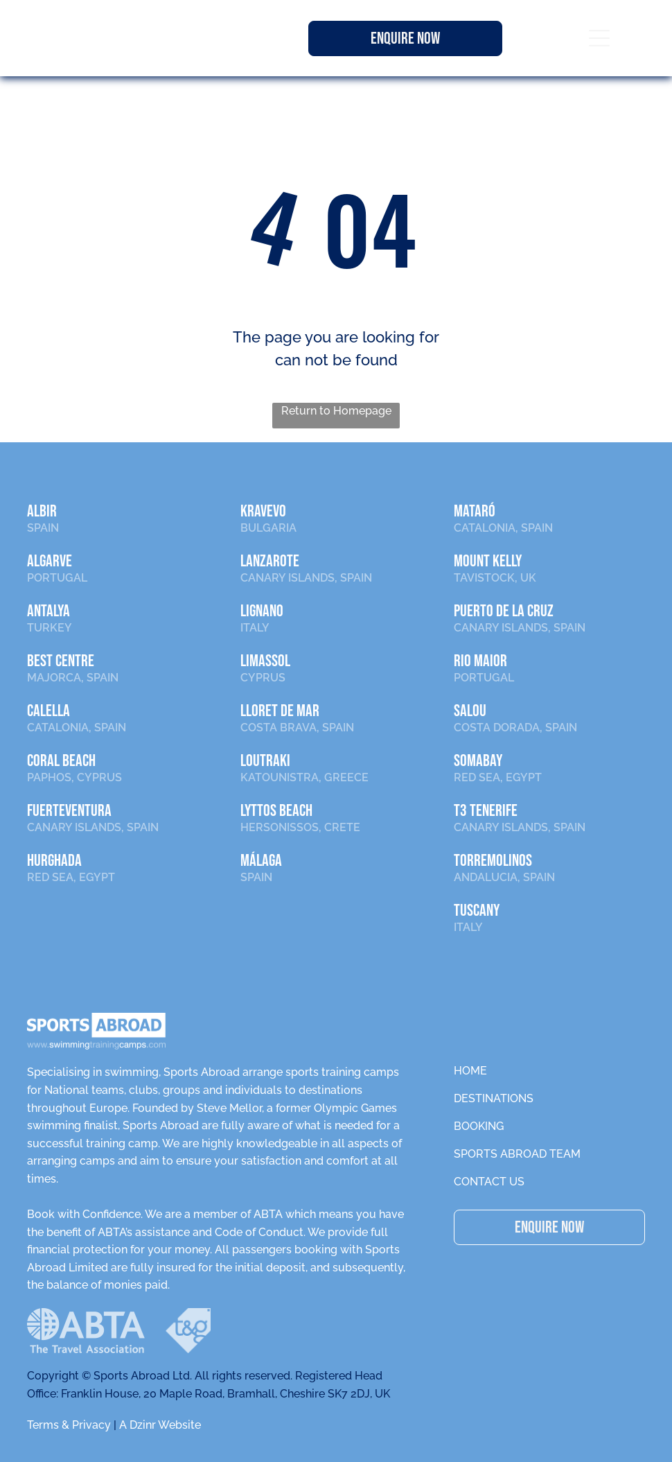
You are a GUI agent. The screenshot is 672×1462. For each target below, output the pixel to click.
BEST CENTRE (60, 661)
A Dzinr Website (160, 1424)
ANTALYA (48, 611)
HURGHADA (54, 861)
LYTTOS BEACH (276, 811)
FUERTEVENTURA (69, 811)
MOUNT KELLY (488, 561)
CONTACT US (489, 1181)
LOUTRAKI (265, 761)
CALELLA (48, 711)
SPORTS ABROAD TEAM (517, 1153)
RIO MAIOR (480, 661)
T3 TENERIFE (486, 811)
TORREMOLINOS (493, 861)
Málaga (261, 861)
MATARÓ (474, 511)
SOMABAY (478, 761)
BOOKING (479, 1126)
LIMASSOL (265, 661)
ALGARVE (49, 561)
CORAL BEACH (61, 761)
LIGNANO (261, 611)
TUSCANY (476, 910)
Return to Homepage (336, 410)
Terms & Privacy (69, 1424)
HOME (470, 1070)
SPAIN (43, 527)
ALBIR (42, 511)
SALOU (470, 711)
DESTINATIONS (493, 1098)
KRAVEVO (263, 511)
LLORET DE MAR (279, 711)
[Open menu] (599, 38)
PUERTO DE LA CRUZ (504, 611)
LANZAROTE (269, 561)
